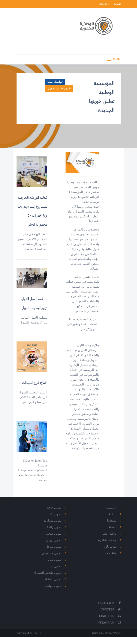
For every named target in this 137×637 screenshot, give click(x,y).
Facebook (109, 603)
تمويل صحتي (53, 533)
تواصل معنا (55, 81)
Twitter (111, 609)
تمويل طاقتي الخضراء (47, 572)
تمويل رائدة (54, 527)
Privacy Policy (113, 632)
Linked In (109, 616)
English (104, 3)
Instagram (109, 622)
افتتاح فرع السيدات (34, 383)
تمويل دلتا (55, 514)
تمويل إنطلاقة (52, 579)
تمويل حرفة (54, 507)
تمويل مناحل (53, 546)
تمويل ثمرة (54, 559)
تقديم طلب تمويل (59, 88)
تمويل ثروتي (53, 540)
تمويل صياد (54, 566)
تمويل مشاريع (52, 520)
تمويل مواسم (53, 585)
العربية (117, 3)
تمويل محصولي (51, 553)
